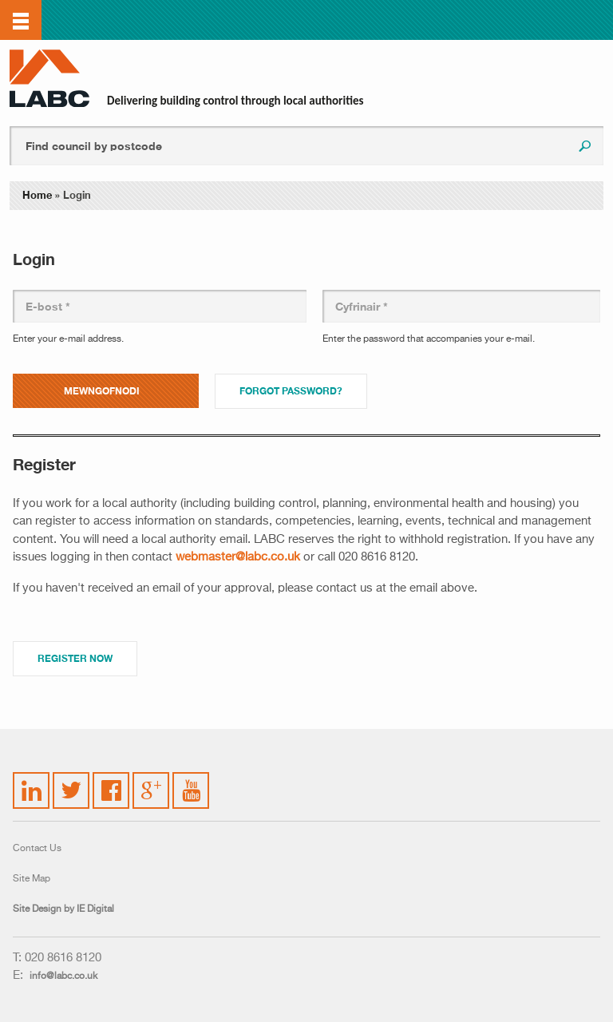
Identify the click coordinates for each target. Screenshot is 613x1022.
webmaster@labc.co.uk (238, 557)
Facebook (111, 781)
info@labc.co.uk (63, 976)
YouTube (191, 778)
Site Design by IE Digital (63, 909)
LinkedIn (31, 781)
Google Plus (149, 788)
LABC (49, 78)
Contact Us (37, 849)
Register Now (75, 658)
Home (37, 194)
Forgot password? (290, 391)
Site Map (31, 879)
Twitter (68, 781)
